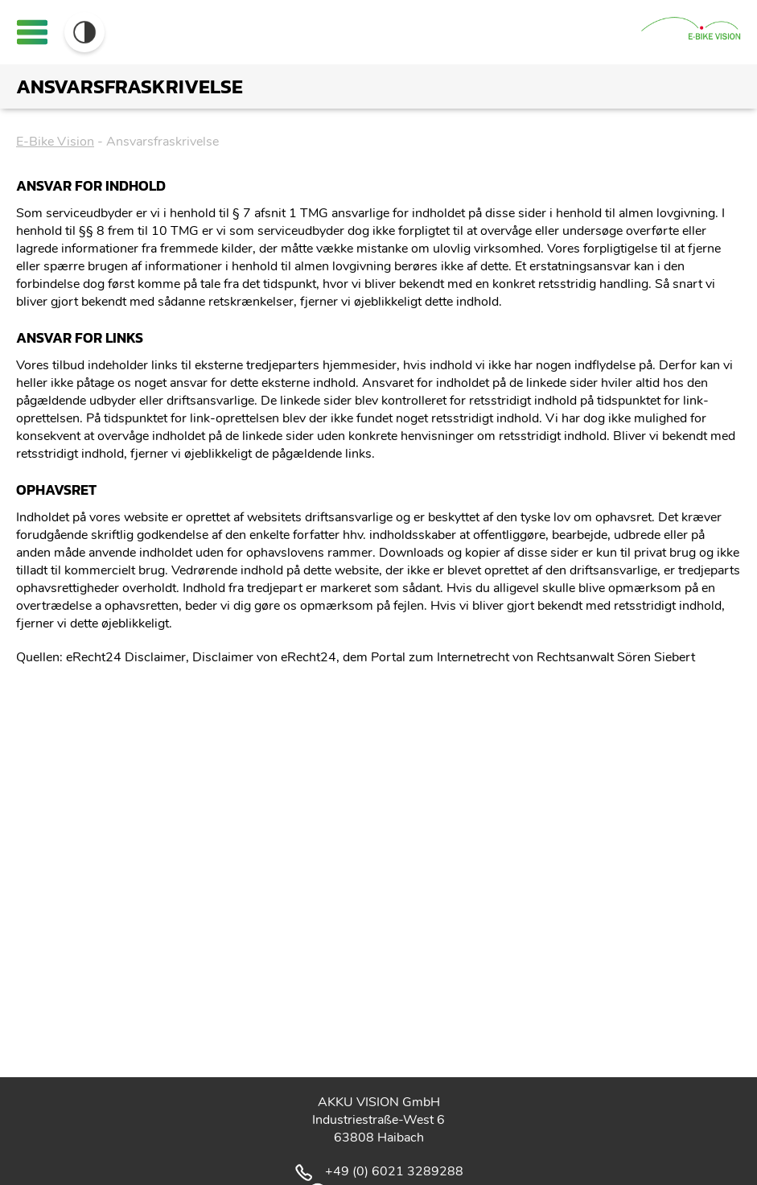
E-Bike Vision (55, 141)
